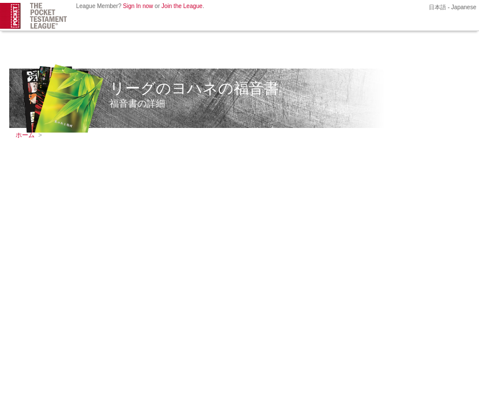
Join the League (182, 6)
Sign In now (138, 6)
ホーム (25, 134)
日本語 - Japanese (451, 7)
